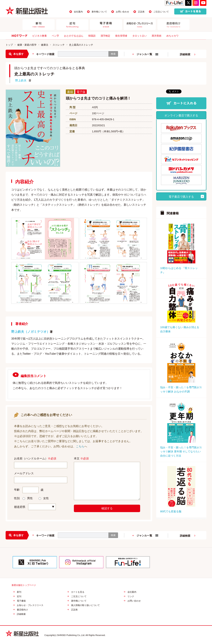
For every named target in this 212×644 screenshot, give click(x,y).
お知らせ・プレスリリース (30, 605)
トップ (9, 45)
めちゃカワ (172, 36)
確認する (107, 508)
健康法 (44, 45)
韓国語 (92, 36)
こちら (80, 446)
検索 (113, 53)
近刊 (19, 596)
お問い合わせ (122, 11)
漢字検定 (105, 36)
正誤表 (141, 11)
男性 (27, 498)
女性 (44, 498)
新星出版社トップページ (24, 585)
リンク (130, 596)
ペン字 (55, 36)
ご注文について (161, 11)
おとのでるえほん (73, 36)
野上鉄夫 (20, 80)
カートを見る (77, 592)
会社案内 (78, 11)
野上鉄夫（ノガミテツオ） (30, 331)
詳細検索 (185, 54)
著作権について (99, 11)
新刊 (19, 592)
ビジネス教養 (39, 36)
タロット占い (139, 36)
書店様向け (22, 610)
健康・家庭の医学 (27, 45)
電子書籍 (21, 601)
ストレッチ (59, 45)
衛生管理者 (121, 36)
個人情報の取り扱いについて (85, 605)
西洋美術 (156, 36)
